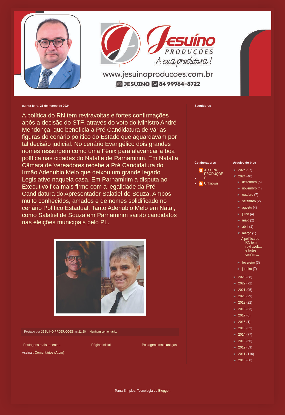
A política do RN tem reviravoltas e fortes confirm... (251, 247)
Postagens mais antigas (159, 345)
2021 (242, 290)
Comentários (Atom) (49, 353)
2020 (242, 296)
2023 (242, 277)
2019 (242, 302)
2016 (242, 322)
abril (245, 227)
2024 (242, 176)
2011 (242, 354)
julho (246, 214)
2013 (242, 341)
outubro (248, 195)
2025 (242, 170)
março (247, 233)
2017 (242, 315)
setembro (249, 201)
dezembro (250, 182)
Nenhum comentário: (104, 331)
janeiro (247, 269)
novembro (250, 188)
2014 (242, 334)
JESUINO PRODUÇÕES (213, 174)
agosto (247, 207)
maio (246, 220)
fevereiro (249, 262)
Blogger (164, 391)
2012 (242, 347)
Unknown (211, 183)
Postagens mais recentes (41, 345)
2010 (242, 360)
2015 (242, 328)
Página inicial (101, 345)
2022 (242, 283)
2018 (242, 309)
